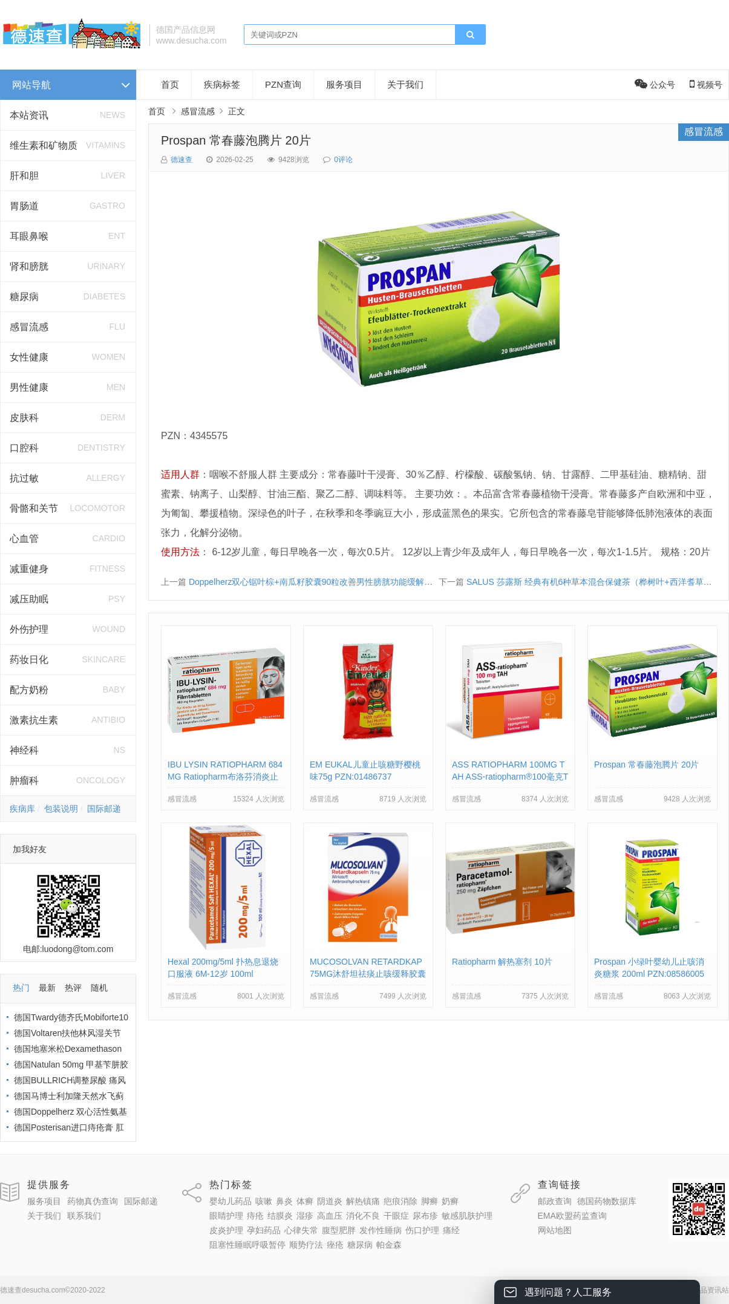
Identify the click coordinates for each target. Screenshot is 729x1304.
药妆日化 (29, 659)
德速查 (181, 159)
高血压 (329, 1216)
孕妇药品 (264, 1230)
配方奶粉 (29, 690)
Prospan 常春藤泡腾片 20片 (236, 140)
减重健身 (29, 569)
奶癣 (450, 1201)
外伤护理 (29, 629)
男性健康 (29, 387)
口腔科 (24, 448)
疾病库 (22, 808)
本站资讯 (29, 115)
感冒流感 (29, 327)
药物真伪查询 (92, 1201)
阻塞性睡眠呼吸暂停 (247, 1245)
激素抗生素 (34, 720)
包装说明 (61, 808)
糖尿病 (24, 297)
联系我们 (84, 1216)
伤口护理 (422, 1230)
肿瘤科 (24, 780)
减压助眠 (29, 599)
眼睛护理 (226, 1216)
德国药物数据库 (606, 1201)
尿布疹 (425, 1216)
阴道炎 (329, 1201)
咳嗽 (263, 1201)
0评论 (343, 159)
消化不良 (363, 1216)
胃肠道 (24, 206)
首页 (170, 84)
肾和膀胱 (29, 266)
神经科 (24, 750)
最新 (47, 988)
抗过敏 (24, 478)
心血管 (24, 538)
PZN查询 (283, 84)
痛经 (451, 1230)
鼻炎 (284, 1201)
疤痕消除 (400, 1201)
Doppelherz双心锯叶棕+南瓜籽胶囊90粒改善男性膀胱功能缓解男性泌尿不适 (332, 582)
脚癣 (429, 1201)
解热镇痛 (363, 1201)
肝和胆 (24, 176)
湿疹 (304, 1216)
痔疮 (255, 1216)
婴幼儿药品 (230, 1201)
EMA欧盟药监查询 (572, 1216)
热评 (73, 988)
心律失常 (301, 1230)
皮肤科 (24, 417)
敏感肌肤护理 (467, 1216)
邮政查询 (555, 1201)
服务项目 (344, 84)
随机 (99, 988)
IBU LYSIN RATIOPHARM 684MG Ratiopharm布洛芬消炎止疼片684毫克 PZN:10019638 (225, 777)
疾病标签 (222, 84)
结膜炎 (280, 1216)
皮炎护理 (226, 1230)
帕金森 (389, 1245)
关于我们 (405, 84)
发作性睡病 (380, 1230)
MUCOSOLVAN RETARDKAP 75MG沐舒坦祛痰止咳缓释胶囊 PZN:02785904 (368, 974)
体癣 (304, 1201)
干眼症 (396, 1216)
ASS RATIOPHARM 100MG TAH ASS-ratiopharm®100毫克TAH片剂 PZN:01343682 (510, 777)
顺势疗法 (306, 1245)
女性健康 (29, 357)
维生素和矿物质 (43, 145)
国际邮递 (104, 808)
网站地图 (555, 1230)
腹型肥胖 (339, 1230)
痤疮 (335, 1245)
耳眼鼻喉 (29, 236)
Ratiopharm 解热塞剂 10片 (502, 962)
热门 (21, 988)
